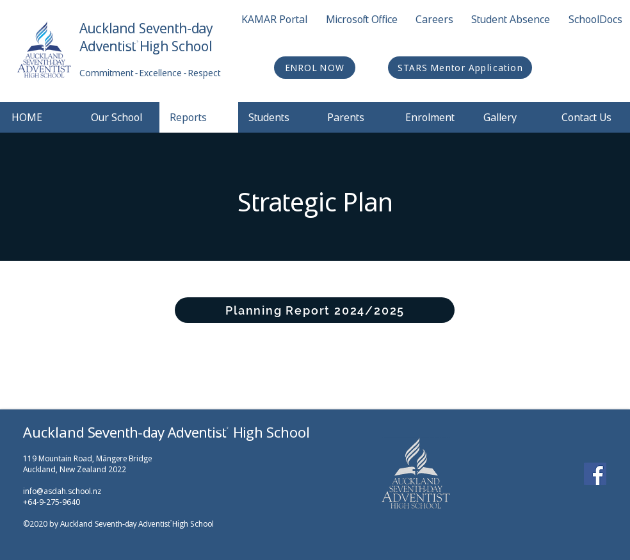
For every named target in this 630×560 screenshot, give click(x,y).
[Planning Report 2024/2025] (315, 310)
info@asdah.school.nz (62, 491)
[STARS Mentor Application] (460, 67)
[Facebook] (595, 474)
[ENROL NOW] (314, 67)
